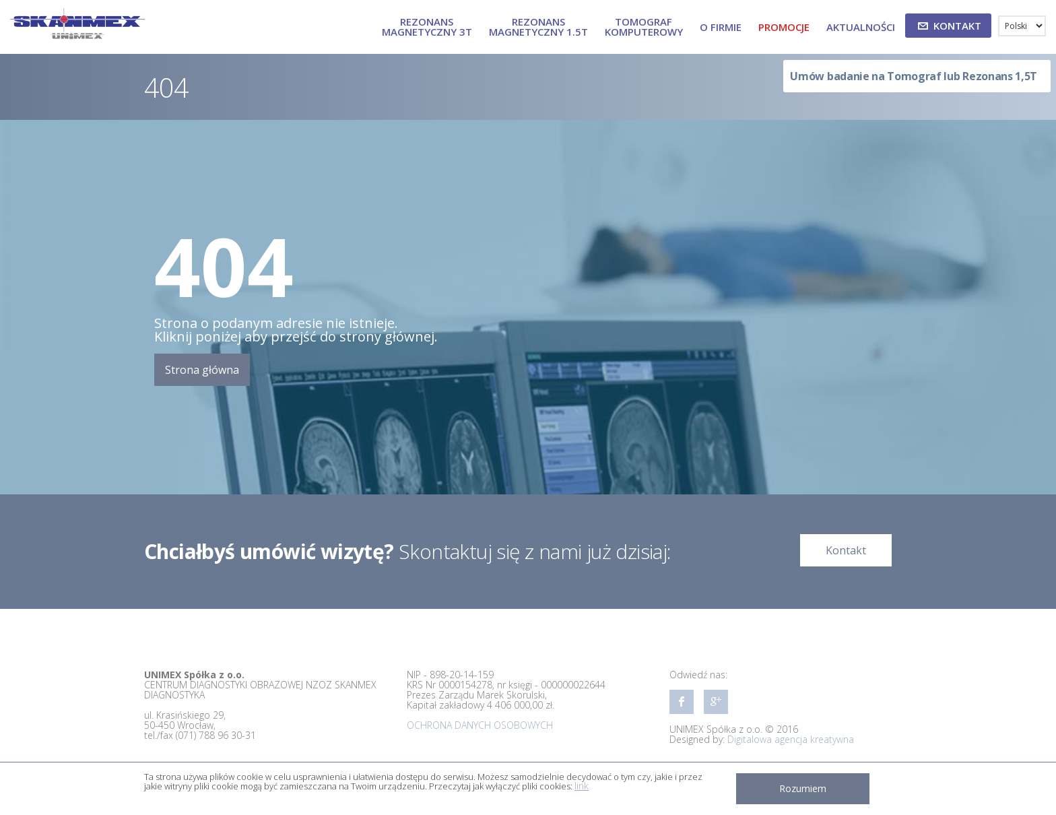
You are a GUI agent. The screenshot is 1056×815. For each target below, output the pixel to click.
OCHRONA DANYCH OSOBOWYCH (480, 725)
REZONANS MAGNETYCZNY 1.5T (538, 26)
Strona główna (202, 369)
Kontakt (846, 550)
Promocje (784, 27)
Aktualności (860, 27)
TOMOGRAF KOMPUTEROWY (644, 26)
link (581, 785)
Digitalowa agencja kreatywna (790, 739)
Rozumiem (802, 788)
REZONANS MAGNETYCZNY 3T (427, 26)
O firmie (720, 27)
